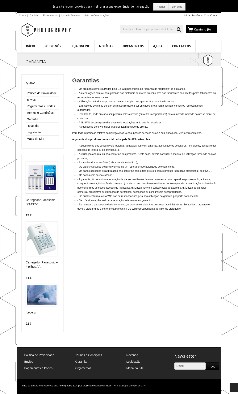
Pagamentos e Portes (41, 106)
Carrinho (34, 15)
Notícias (106, 46)
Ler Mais (177, 6)
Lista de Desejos (71, 15)
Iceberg (31, 312)
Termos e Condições (40, 112)
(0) (209, 29)
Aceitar (161, 6)
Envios (31, 99)
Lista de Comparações (96, 15)
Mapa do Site (35, 138)
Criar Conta (210, 15)
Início (30, 46)
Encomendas (50, 15)
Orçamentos (133, 46)
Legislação (34, 132)
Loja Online (80, 46)
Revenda (33, 125)
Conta (22, 15)
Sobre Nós (53, 46)
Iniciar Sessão (192, 15)
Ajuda (158, 46)
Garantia (32, 119)
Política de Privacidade (42, 93)
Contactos (181, 46)
